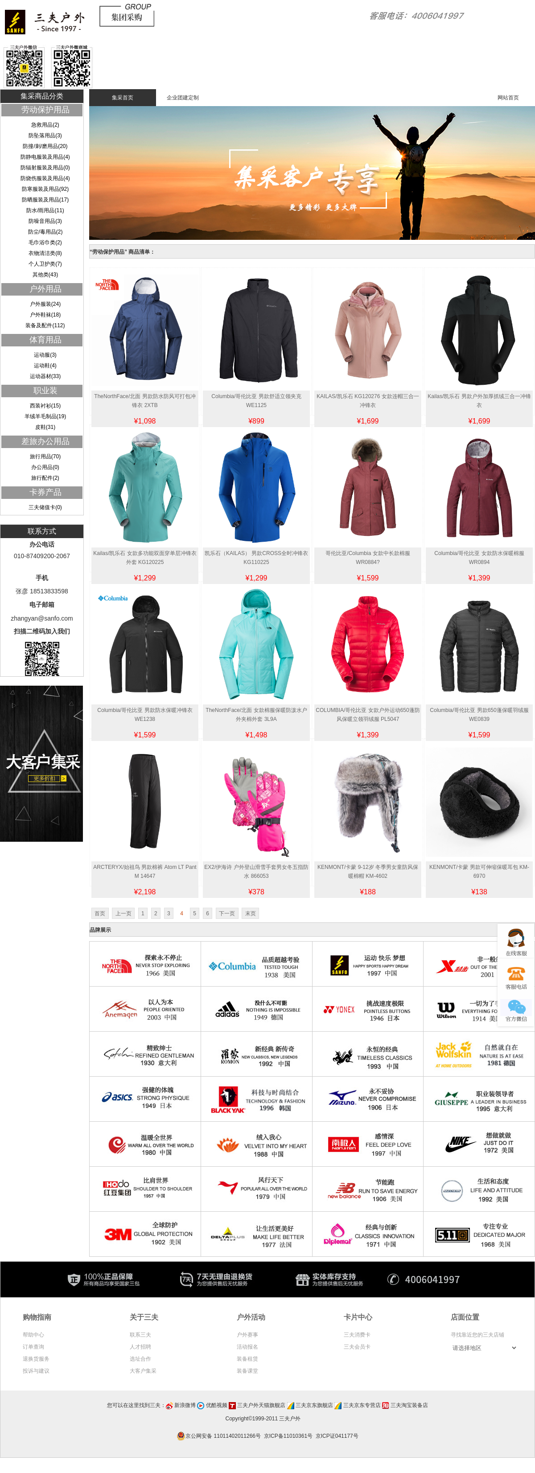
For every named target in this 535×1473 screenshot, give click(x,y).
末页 (250, 913)
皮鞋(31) (45, 427)
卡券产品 (45, 492)
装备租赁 (247, 1359)
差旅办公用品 (45, 441)
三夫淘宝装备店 (409, 1405)
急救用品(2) (45, 125)
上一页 (123, 913)
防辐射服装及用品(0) (45, 168)
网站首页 (508, 98)
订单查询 (33, 1347)
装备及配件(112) (45, 325)
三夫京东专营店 (362, 1405)
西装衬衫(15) (45, 406)
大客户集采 (143, 1371)
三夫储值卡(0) (45, 507)
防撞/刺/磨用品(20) (45, 146)
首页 (100, 913)
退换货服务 (36, 1359)
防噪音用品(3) (45, 221)
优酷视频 (216, 1405)
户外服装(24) (45, 304)
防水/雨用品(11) (45, 210)
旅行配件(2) (45, 478)
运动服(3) (45, 355)
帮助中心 (33, 1335)
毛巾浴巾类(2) (45, 242)
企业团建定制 (183, 98)
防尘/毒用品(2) (45, 232)
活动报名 (247, 1347)
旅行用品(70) (45, 456)
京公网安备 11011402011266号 (220, 1436)
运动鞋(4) (45, 365)
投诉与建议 (36, 1371)
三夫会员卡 (357, 1347)
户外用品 (45, 288)
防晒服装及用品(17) (45, 200)
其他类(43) (45, 275)
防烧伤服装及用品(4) (45, 178)
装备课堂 (247, 1371)
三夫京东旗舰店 (314, 1405)
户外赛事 (247, 1335)
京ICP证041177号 (337, 1436)
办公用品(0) (45, 467)
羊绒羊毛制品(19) (45, 416)
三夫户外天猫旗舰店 (261, 1405)
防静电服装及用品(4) (45, 157)
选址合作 (140, 1359)
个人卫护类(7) (45, 264)
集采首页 (122, 98)
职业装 (45, 390)
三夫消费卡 (357, 1335)
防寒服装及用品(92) (45, 189)
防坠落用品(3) (45, 135)
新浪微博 (185, 1405)
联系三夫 (140, 1335)
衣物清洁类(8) (45, 253)
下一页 (227, 913)
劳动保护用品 (45, 109)
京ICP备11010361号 (288, 1436)
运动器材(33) (45, 376)
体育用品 (45, 339)
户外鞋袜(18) (45, 315)
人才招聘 (140, 1347)
